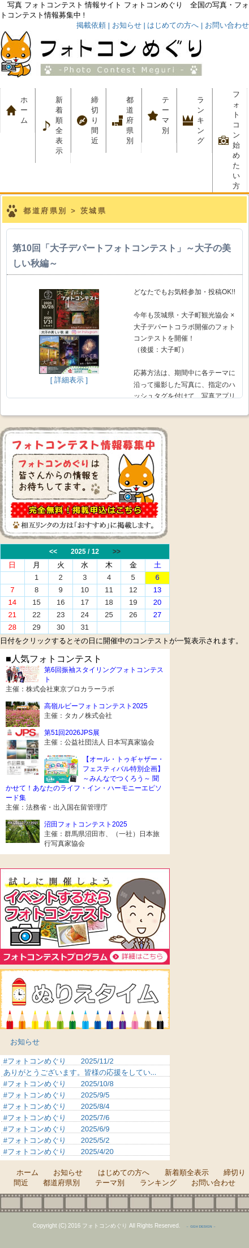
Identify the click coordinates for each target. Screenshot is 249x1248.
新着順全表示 (59, 125)
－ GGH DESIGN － (201, 1226)
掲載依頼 (91, 25)
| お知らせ (124, 25)
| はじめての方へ (171, 25)
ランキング (200, 120)
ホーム (27, 110)
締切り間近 (94, 120)
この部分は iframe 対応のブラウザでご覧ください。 (124, 589)
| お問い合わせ (225, 25)
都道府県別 (130, 120)
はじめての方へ (123, 1172)
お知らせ (25, 1042)
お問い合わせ (213, 1182)
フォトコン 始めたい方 (236, 140)
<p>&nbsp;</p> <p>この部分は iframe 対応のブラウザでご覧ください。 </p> (85, 1107)
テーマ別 (169, 115)
